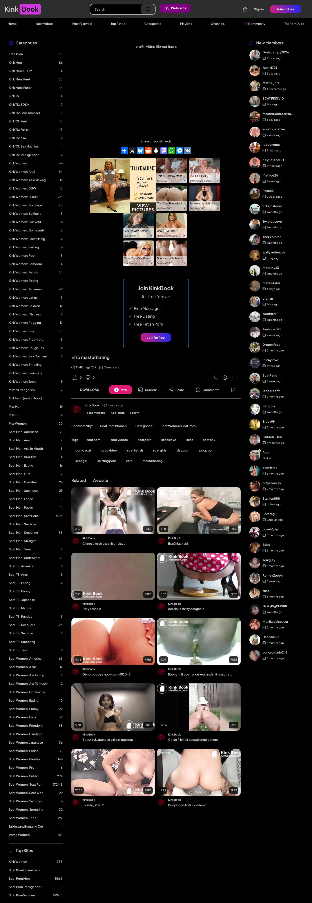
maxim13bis (271, 283)
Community (254, 23)
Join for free (285, 9)
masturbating (153, 461)
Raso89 (268, 191)
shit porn (182, 450)
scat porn (93, 440)
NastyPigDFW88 (275, 606)
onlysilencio (272, 483)
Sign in (259, 9)
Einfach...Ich (272, 437)
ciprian (268, 298)
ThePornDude (294, 23)
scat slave (168, 440)
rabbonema (271, 144)
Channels (218, 23)
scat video (109, 450)
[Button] (120, 389)
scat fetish (135, 450)
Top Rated (118, 23)
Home (12, 23)
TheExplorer (272, 237)
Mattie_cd (271, 83)
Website (100, 480)
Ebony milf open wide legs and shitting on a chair (200, 674)
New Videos (44, 23)
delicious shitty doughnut (186, 609)
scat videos (119, 440)
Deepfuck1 (271, 637)
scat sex (209, 440)
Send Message (96, 412)
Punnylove (270, 360)
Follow (134, 412)
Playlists (186, 23)
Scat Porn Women (113, 426)
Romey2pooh (273, 575)
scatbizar (269, 314)
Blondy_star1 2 (93, 805)
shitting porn (106, 461)
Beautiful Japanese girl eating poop (107, 739)
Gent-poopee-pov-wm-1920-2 (106, 674)
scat (189, 440)
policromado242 (275, 652)
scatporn (144, 440)
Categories (152, 23)
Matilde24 (270, 175)
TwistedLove (272, 221)
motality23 (271, 267)
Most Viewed (82, 23)
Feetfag (269, 514)
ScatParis (270, 375)
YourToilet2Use (274, 129)
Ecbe (266, 544)
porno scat (83, 450)
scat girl (81, 461)
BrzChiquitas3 (178, 543)
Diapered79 (271, 391)
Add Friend (118, 412)
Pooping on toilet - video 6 (187, 805)
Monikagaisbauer (275, 621)
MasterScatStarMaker (278, 114)
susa (266, 591)
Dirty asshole (91, 609)
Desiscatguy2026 (276, 52)
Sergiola (269, 406)
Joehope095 (272, 329)
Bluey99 (269, 421)
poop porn (206, 450)
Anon (266, 452)
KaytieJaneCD (273, 160)
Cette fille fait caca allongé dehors (193, 739)
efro (129, 461)
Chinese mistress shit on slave (103, 543)
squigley (269, 560)
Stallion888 (271, 498)
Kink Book (92, 405)
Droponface (272, 344)
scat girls (159, 450)
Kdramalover (272, 206)
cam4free (270, 468)
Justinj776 (270, 67)
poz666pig (270, 529)
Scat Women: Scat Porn (178, 426)
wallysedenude (274, 252)
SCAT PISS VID (273, 98)
